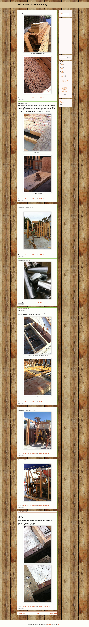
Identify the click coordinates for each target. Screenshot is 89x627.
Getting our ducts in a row (24, 260)
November (63, 76)
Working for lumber (23, 13)
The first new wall (22, 462)
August (63, 94)
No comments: (46, 97)
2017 (62, 67)
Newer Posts (21, 613)
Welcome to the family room (25, 207)
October (63, 77)
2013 (62, 72)
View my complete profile (64, 105)
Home (37, 613)
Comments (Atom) (40, 616)
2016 (62, 68)
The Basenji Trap (22, 103)
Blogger (58, 624)
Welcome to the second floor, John (26, 410)
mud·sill (20, 513)
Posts (62, 13)
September (64, 79)
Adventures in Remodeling (32, 4)
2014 (62, 71)
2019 (62, 64)
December (63, 75)
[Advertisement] (64, 35)
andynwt (49, 624)
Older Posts (53, 613)
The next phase (22, 310)
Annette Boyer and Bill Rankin (65, 102)
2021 (62, 63)
